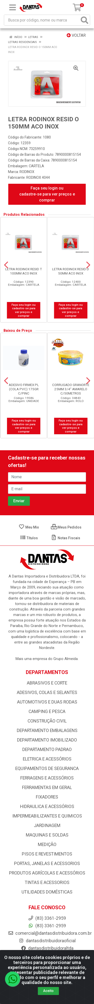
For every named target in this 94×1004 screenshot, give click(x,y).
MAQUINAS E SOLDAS (47, 835)
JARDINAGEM (47, 825)
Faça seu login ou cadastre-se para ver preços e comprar (47, 194)
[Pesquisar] (84, 20)
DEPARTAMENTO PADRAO (47, 749)
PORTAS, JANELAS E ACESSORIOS (47, 863)
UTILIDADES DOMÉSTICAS (47, 892)
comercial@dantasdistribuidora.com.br (50, 933)
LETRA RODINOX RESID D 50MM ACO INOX (70, 271)
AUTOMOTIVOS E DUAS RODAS (47, 702)
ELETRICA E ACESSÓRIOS (47, 759)
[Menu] (12, 7)
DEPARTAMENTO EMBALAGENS (47, 730)
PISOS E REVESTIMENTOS (47, 854)
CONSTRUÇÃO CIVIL (47, 721)
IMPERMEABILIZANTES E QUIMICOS (47, 816)
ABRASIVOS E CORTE (47, 683)
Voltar (76, 35)
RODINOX (27, 172)
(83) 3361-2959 (47, 925)
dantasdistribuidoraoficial (47, 940)
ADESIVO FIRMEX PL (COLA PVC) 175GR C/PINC (24, 389)
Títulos (29, 538)
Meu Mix (29, 527)
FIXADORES (47, 797)
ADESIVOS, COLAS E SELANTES (47, 692)
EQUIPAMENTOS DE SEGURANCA (47, 768)
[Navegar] (6, 265)
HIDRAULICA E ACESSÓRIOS (47, 806)
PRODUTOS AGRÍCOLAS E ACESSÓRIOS (47, 873)
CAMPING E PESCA (47, 711)
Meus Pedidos (66, 527)
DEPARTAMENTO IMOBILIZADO (47, 740)
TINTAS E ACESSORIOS (47, 882)
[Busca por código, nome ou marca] (41, 20)
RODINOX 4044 (38, 178)
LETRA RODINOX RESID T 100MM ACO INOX (23, 271)
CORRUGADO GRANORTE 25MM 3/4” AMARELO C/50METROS (70, 389)
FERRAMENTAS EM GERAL (47, 787)
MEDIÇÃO (47, 844)
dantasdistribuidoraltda (47, 948)
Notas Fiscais (65, 538)
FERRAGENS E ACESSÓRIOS (47, 778)
